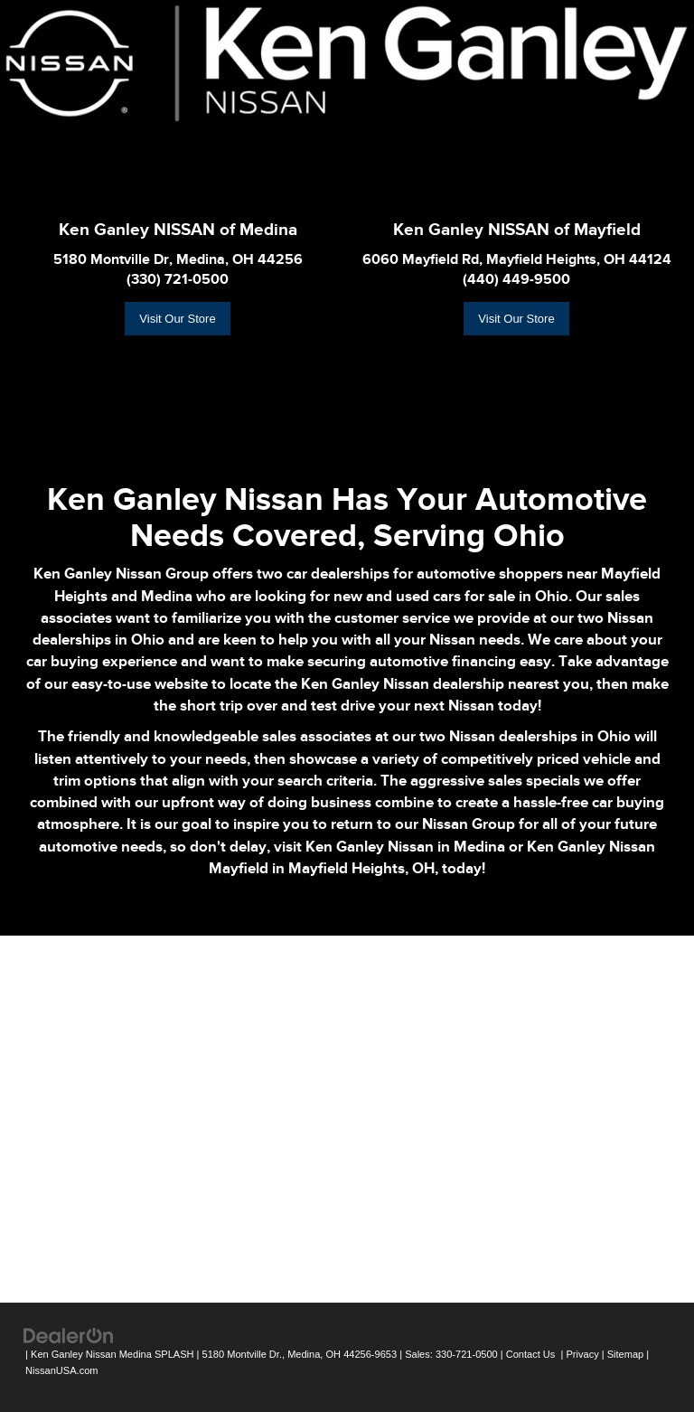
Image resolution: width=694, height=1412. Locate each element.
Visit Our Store (177, 318)
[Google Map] (347, 1116)
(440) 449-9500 (516, 279)
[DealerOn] (69, 1334)
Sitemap (625, 1354)
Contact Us (531, 1354)
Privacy (582, 1354)
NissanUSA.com (61, 1370)
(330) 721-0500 (178, 279)
